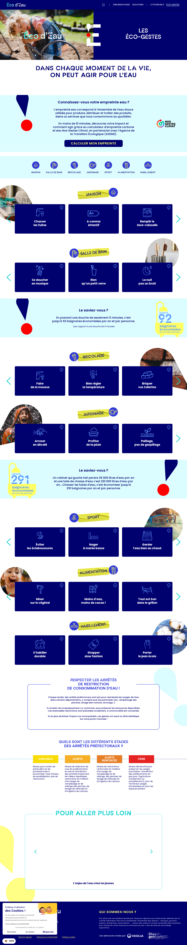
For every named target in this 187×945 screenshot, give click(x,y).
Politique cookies (68, 937)
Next (178, 219)
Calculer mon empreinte (93, 143)
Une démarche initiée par (112, 935)
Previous (9, 219)
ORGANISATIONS (121, 4)
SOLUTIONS (138, 4)
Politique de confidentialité (46, 937)
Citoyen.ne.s (157, 4)
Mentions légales (25, 937)
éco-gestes (172, 4)
